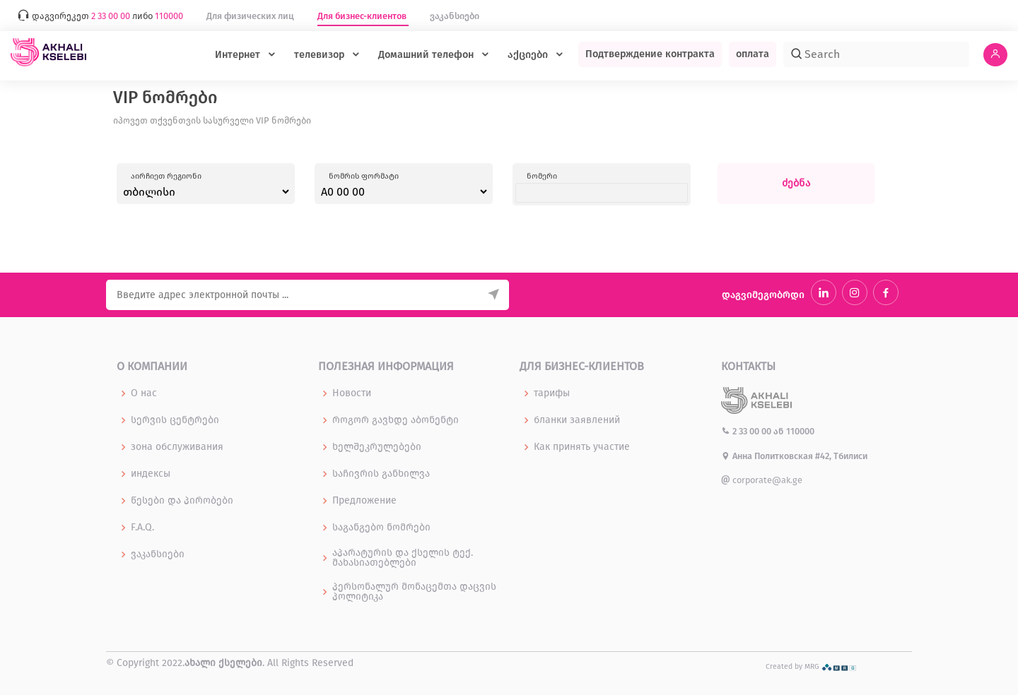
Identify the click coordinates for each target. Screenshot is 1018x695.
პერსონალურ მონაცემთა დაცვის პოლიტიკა (414, 592)
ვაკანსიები (454, 16)
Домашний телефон (427, 55)
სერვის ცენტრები (175, 420)
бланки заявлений (577, 420)
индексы (150, 474)
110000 (800, 431)
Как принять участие (582, 447)
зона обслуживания (177, 447)
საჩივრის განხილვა (381, 474)
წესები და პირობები (182, 501)
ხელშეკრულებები (376, 447)
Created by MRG (811, 666)
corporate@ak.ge (761, 480)
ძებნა (796, 183)
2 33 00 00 (747, 431)
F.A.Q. (142, 528)
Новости (351, 393)
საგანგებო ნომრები (381, 528)
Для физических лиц (251, 16)
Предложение (364, 501)
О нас (144, 393)
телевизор (320, 55)
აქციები (529, 55)
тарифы (552, 393)
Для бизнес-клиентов (363, 16)
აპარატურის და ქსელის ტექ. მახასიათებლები (402, 558)
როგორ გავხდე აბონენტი (395, 420)
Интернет (239, 55)
